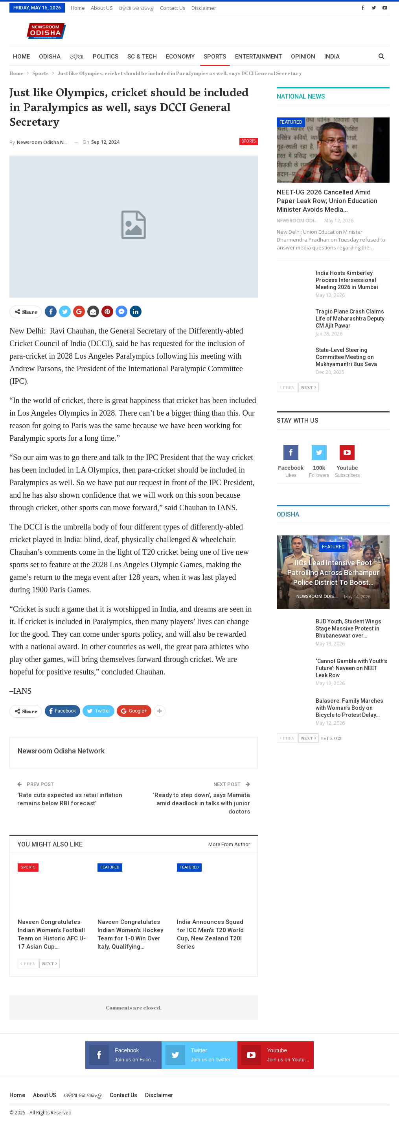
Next (49, 963)
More (332, 56)
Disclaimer (203, 7)
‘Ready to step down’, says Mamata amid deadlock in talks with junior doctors (201, 803)
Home (78, 7)
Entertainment (258, 56)
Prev (28, 963)
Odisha (50, 56)
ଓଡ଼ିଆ (77, 56)
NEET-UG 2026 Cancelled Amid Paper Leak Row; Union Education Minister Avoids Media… (327, 200)
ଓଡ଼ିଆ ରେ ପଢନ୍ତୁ (136, 7)
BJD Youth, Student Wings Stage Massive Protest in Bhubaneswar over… (348, 628)
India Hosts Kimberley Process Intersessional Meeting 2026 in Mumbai (347, 280)
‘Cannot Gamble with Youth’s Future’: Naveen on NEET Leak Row (351, 668)
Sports (215, 56)
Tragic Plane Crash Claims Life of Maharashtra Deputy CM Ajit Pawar (350, 318)
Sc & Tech (142, 56)
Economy (180, 56)
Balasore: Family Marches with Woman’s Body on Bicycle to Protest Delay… (349, 708)
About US (102, 7)
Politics (105, 56)
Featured (110, 867)
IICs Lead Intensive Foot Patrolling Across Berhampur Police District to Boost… (333, 572)
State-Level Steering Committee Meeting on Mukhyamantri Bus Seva (346, 357)
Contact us (173, 7)
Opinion (303, 56)
